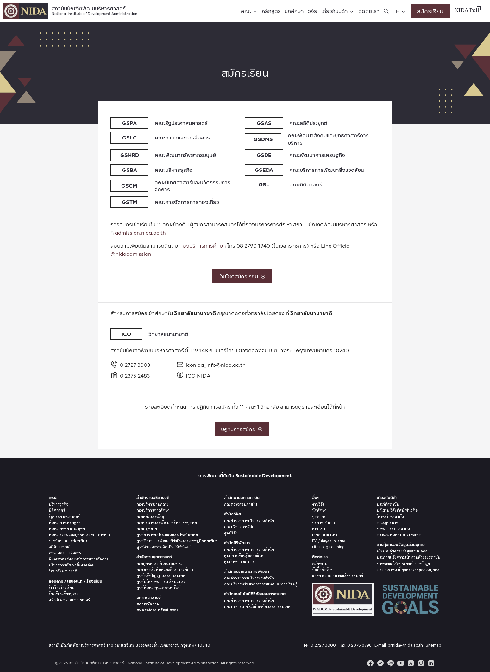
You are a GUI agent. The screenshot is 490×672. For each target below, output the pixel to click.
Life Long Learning (328, 546)
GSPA (129, 123)
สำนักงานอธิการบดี (152, 497)
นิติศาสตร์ (57, 509)
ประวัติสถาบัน (388, 503)
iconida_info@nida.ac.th (206, 365)
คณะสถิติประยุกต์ (308, 123)
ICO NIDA (193, 375)
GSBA (129, 170)
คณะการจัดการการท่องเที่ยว (187, 202)
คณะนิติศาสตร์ (305, 184)
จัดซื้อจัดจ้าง (322, 568)
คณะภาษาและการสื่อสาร (182, 137)
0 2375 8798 (359, 644)
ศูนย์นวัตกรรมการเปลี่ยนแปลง (160, 580)
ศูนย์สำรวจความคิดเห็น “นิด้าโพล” (163, 546)
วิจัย (312, 11)
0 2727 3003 (130, 365)
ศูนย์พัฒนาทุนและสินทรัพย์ (158, 586)
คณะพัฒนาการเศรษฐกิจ (317, 155)
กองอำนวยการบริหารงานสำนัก (249, 519)
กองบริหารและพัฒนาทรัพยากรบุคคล (166, 521)
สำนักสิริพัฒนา (237, 543)
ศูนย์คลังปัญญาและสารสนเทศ (160, 574)
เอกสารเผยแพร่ (324, 533)
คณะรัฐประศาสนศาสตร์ (181, 123)
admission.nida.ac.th (140, 232)
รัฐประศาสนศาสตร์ (64, 515)
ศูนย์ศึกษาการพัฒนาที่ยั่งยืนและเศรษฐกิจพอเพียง (176, 539)
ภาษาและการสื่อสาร (65, 552)
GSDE (264, 155)
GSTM (129, 202)
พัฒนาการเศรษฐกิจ (65, 521)
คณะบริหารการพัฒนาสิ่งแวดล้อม (326, 170)
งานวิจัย (318, 503)
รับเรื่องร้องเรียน (61, 586)
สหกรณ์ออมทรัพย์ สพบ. (157, 609)
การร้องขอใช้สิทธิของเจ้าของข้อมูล (403, 562)
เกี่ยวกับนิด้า (334, 11)
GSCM (129, 186)
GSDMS (263, 139)
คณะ (246, 11)
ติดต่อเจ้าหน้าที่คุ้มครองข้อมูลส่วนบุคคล (408, 568)
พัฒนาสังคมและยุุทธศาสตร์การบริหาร (79, 533)
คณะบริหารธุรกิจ (173, 170)
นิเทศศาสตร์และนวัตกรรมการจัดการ (78, 558)
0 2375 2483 (130, 375)
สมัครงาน (319, 562)
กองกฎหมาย (146, 527)
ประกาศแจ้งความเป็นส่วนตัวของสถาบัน (408, 556)
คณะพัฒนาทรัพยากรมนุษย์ (185, 155)
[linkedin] (431, 663)
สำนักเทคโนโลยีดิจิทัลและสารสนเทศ (255, 594)
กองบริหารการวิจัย (239, 525)
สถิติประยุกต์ (59, 546)
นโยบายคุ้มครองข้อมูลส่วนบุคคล (402, 550)
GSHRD (129, 155)
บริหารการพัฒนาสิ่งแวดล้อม (71, 564)
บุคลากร (319, 515)
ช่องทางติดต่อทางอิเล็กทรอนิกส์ (337, 574)
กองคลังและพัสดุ (150, 515)
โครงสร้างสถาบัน (390, 515)
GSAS (264, 123)
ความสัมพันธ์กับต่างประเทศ (399, 533)
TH (396, 11)
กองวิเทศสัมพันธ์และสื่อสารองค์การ (164, 568)
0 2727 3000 (323, 644)
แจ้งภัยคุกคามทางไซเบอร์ (69, 599)
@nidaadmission (130, 254)
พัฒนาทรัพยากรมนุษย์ (67, 527)
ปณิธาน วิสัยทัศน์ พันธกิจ (397, 509)
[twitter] (411, 663)
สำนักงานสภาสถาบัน (242, 497)
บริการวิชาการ (323, 521)
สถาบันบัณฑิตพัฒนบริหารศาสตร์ (94, 10)
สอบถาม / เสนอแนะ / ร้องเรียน (75, 581)
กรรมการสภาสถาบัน (393, 527)
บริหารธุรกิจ (58, 503)
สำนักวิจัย (232, 514)
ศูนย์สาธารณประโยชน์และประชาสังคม (167, 533)
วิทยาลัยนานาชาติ (168, 334)
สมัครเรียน (430, 11)
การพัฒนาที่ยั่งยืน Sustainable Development (245, 475)
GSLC (129, 137)
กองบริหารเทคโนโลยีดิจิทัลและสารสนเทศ (257, 605)
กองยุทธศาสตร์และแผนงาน (159, 562)
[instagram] (421, 663)
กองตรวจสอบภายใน (240, 503)
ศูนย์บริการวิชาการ (239, 560)
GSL (264, 184)
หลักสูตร (271, 11)
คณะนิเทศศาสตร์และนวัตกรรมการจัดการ (192, 185)
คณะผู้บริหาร (387, 521)
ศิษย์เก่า (318, 527)
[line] (390, 663)
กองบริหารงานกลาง (152, 503)
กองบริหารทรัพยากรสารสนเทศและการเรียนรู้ (260, 583)
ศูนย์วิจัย (231, 532)
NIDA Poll (467, 11)
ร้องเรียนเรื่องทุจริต (64, 592)
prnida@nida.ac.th (405, 644)
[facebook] (370, 663)
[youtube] (401, 663)
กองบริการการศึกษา (202, 245)
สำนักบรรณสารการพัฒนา (246, 571)
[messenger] (380, 663)
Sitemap (433, 644)
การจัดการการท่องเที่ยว (68, 539)
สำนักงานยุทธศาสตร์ (154, 557)
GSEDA (264, 170)
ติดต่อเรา (369, 11)
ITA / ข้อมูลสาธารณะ (328, 539)
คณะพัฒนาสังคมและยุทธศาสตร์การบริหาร (328, 138)
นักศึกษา (294, 11)
